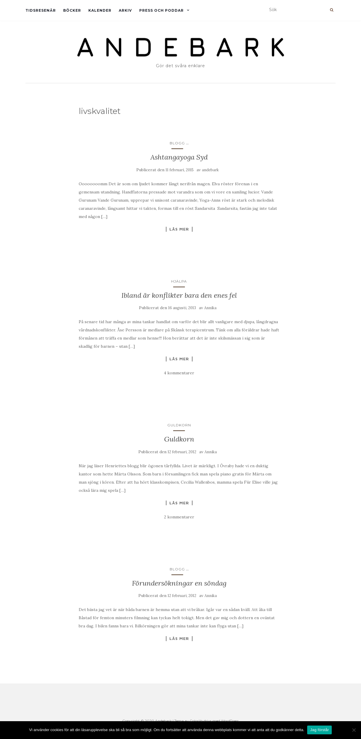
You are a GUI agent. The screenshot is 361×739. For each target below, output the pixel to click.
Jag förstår (319, 730)
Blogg (177, 143)
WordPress (230, 721)
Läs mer (179, 229)
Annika (210, 307)
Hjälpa (179, 281)
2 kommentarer (179, 517)
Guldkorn (179, 425)
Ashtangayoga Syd (179, 157)
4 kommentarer (179, 372)
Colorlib (196, 721)
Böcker (72, 10)
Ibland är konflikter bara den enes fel (179, 295)
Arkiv (125, 10)
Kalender (99, 10)
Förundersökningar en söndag (179, 583)
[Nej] (354, 730)
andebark (210, 169)
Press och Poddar (161, 10)
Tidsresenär (40, 10)
